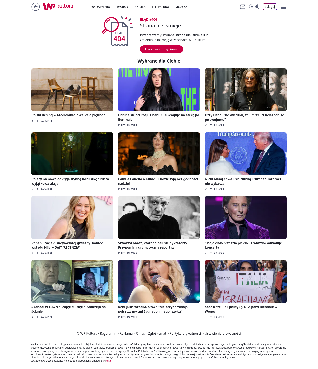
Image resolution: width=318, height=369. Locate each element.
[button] (283, 6)
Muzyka (181, 7)
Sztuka (140, 7)
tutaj (108, 361)
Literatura (160, 7)
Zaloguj (270, 7)
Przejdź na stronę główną (161, 49)
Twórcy (123, 7)
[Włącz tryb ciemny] (254, 6)
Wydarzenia (100, 7)
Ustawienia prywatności (222, 333)
